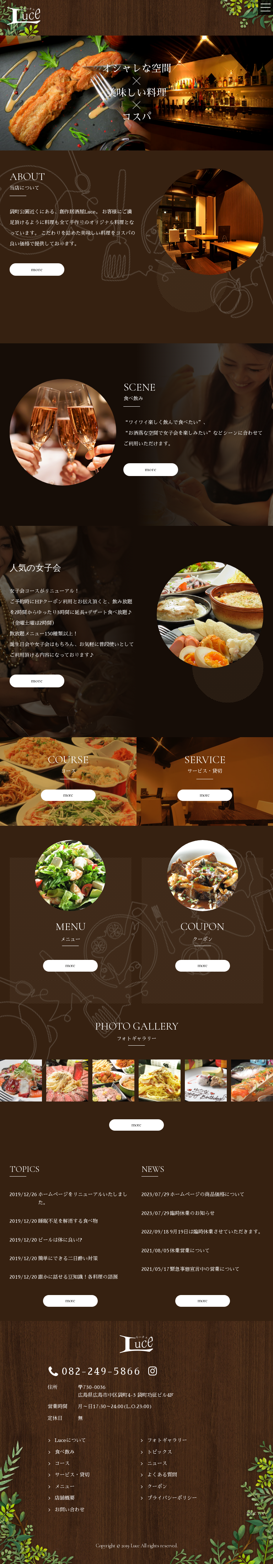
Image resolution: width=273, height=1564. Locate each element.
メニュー (65, 1486)
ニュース (157, 1463)
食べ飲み (65, 1451)
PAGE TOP (256, 1513)
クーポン (157, 1486)
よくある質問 (162, 1474)
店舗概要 (65, 1497)
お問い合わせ (70, 1509)
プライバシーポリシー (172, 1497)
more (37, 269)
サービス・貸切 (72, 1474)
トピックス (159, 1451)
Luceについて (70, 1440)
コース (62, 1463)
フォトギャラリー (167, 1440)
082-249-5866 (101, 1372)
